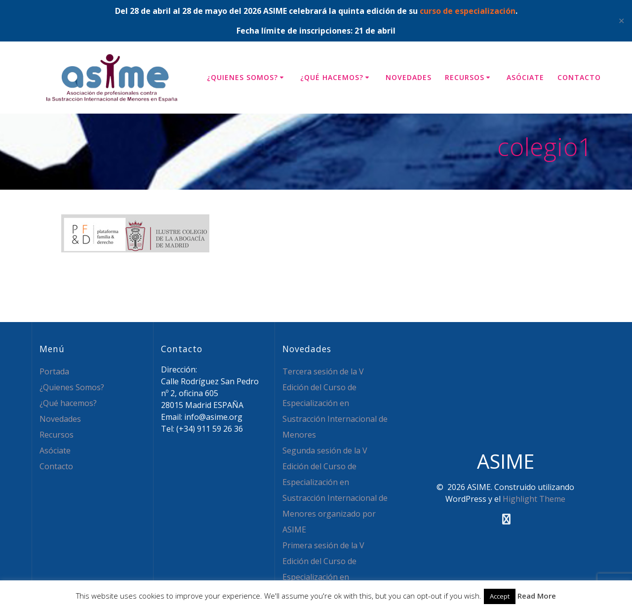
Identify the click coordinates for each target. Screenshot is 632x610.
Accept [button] (500, 596)
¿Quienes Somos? (242, 77)
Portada (54, 371)
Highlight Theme (534, 498)
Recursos (464, 77)
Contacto (579, 77)
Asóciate (525, 77)
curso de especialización (467, 10)
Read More (536, 596)
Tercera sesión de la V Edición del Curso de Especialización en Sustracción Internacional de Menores (335, 403)
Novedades (409, 77)
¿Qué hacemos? (331, 77)
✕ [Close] (621, 20)
